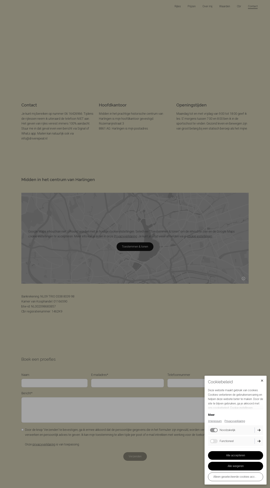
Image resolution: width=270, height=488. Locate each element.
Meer (211, 415)
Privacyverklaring (235, 421)
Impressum (215, 421)
